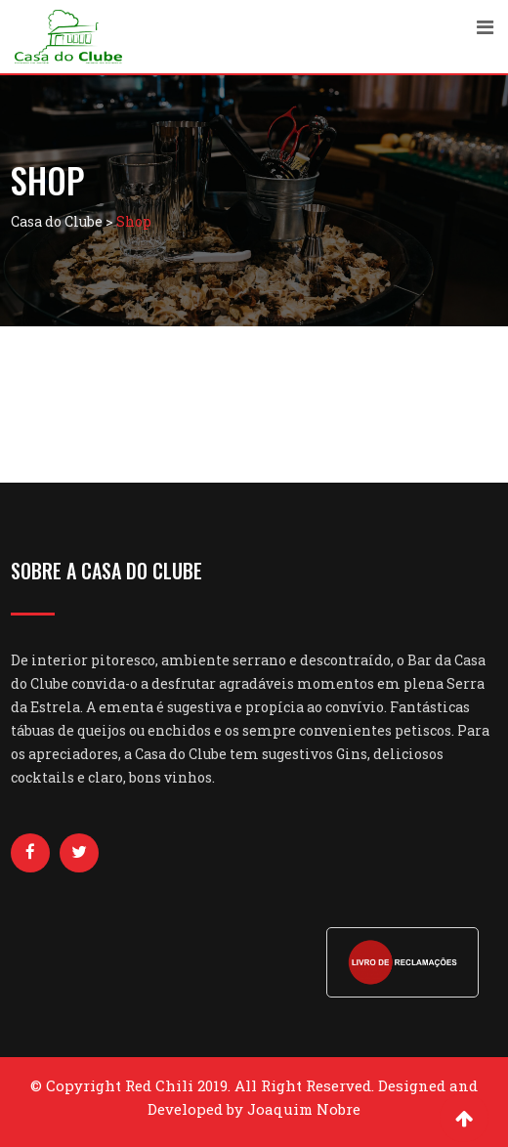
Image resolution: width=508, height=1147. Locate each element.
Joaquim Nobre (303, 1109)
